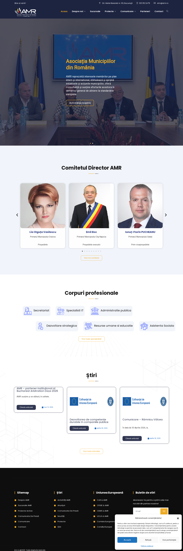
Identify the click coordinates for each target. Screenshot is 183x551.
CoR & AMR (102, 500)
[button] (178, 518)
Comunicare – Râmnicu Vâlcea (143, 419)
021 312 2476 (144, 3)
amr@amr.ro (162, 3)
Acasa (64, 11)
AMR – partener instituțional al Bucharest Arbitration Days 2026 (37, 390)
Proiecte (109, 11)
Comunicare (126, 11)
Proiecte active (25, 510)
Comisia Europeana (106, 521)
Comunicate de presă (28, 516)
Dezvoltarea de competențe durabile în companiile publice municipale (89, 422)
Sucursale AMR (25, 505)
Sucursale (95, 11)
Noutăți (61, 516)
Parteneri (145, 11)
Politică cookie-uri (147, 546)
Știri (59, 526)
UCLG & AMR (102, 516)
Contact (159, 11)
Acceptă (127, 540)
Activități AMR (64, 500)
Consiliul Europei (104, 526)
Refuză (148, 540)
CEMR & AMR (102, 510)
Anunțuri (61, 505)
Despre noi (77, 11)
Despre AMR (23, 500)
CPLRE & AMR (103, 505)
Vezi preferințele (169, 540)
